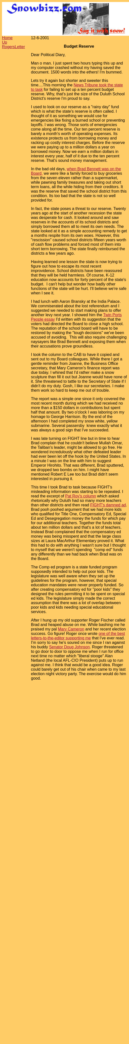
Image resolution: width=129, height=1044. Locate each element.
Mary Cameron (71, 629)
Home (7, 38)
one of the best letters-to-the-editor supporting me (78, 635)
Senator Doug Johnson (69, 647)
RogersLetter (13, 47)
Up (4, 42)
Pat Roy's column (80, 496)
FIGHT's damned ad (108, 505)
